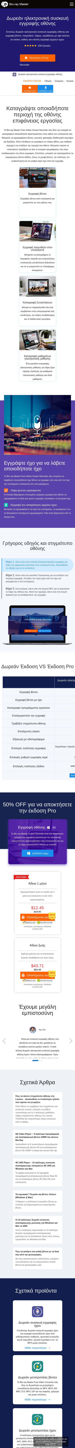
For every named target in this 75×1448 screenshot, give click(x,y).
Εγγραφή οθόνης (31, 827)
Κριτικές (70, 81)
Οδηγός (48, 81)
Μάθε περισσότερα (37, 1347)
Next (70, 1040)
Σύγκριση (59, 81)
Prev (4, 1040)
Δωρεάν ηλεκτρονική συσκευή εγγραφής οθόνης (37, 74)
